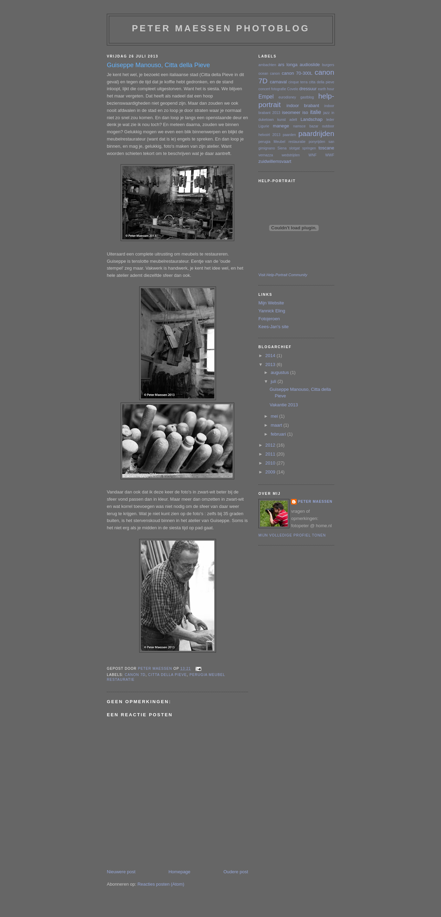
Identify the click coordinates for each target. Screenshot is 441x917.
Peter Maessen (315, 501)
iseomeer (291, 112)
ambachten (267, 65)
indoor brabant (303, 105)
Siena (282, 148)
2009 (271, 472)
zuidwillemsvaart (274, 161)
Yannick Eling (271, 310)
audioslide (310, 64)
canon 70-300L (297, 73)
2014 (271, 355)
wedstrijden (290, 155)
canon (275, 73)
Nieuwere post (121, 871)
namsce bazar (305, 126)
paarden (289, 135)
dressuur (308, 88)
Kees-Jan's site (273, 326)
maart (277, 425)
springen (309, 148)
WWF (329, 155)
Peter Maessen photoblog (221, 28)
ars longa (287, 64)
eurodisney (287, 97)
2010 (271, 463)
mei (275, 416)
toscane (326, 147)
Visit (282, 275)
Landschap (311, 119)
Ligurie (263, 126)
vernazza (265, 155)
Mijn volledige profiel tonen (292, 535)
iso (305, 112)
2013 (271, 364)
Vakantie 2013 (283, 404)
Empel (266, 97)
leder (330, 120)
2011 (271, 454)
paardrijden (316, 133)
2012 (271, 445)
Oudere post (235, 871)
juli (274, 381)
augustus (280, 372)
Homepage (179, 871)
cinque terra (298, 82)
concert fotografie (272, 89)
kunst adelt (287, 120)
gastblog (307, 97)
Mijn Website (271, 302)
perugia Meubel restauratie (282, 142)
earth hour (326, 89)
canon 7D (135, 675)
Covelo (292, 89)
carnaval (278, 81)
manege (281, 125)
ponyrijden (317, 142)
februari (279, 434)
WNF (312, 155)
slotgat (294, 148)
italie (315, 112)
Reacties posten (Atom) (160, 884)
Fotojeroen (269, 318)
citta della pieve (167, 675)
